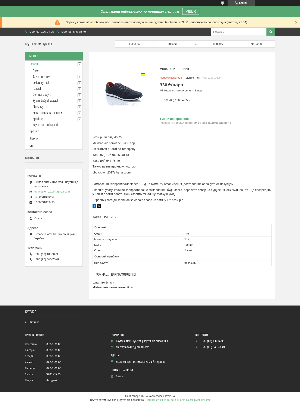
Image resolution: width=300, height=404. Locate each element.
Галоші (37, 89)
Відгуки (33, 138)
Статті (32, 146)
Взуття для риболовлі (45, 125)
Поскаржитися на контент (161, 399)
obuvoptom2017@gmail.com (52, 191)
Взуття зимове (41, 76)
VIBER (191, 11)
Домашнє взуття (42, 95)
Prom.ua (170, 396)
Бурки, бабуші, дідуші (45, 101)
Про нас (218, 44)
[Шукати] (270, 32)
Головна (134, 44)
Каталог (34, 322)
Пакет (36, 70)
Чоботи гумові (41, 83)
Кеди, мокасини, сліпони (47, 113)
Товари (172, 44)
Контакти (256, 44)
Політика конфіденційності (194, 399)
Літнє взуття (40, 107)
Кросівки (38, 119)
